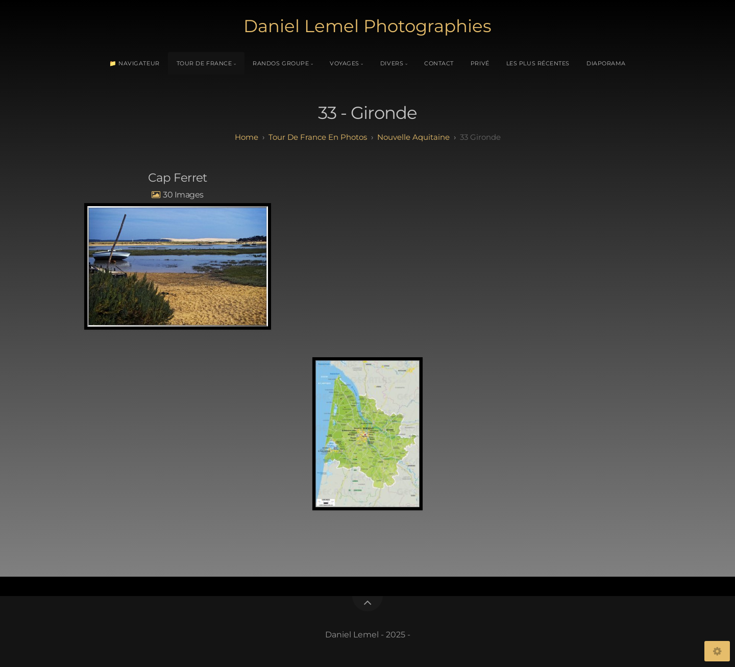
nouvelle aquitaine (413, 137)
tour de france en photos (317, 137)
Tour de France (204, 63)
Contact (439, 63)
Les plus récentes (538, 63)
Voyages (344, 63)
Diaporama (606, 63)
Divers (391, 63)
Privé (480, 63)
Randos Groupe (281, 63)
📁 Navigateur (134, 63)
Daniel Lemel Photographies (367, 26)
